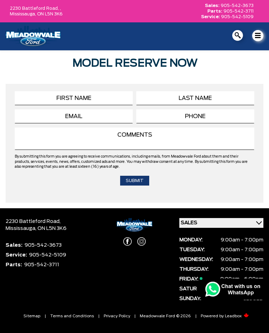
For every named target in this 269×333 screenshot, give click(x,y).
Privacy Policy (117, 316)
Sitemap (31, 316)
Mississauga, (23, 14)
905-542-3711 (238, 11)
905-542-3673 (237, 5)
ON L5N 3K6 (50, 14)
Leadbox (237, 316)
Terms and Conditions (72, 316)
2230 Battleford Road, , (35, 8)
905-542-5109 (237, 17)
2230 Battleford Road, (33, 221)
